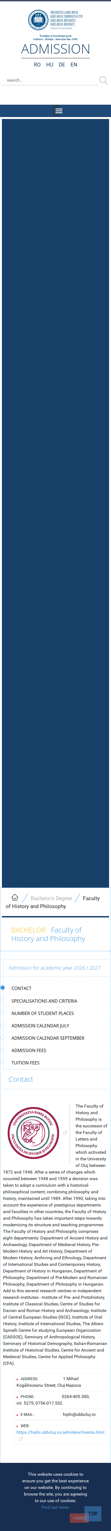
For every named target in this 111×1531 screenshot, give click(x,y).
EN (74, 65)
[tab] (55, 988)
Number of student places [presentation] (38, 1013)
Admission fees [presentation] (24, 1050)
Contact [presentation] (17, 988)
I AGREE (79, 1518)
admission (55, 48)
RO (37, 65)
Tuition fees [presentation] (21, 1063)
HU (49, 65)
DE (62, 65)
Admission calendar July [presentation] (36, 1026)
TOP (93, 1513)
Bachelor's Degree (51, 898)
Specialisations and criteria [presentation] (40, 1001)
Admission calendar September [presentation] (43, 1038)
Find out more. (55, 1507)
